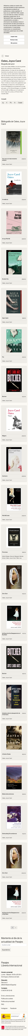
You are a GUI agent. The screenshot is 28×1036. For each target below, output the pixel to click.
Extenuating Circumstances (9, 833)
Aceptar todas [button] (14, 36)
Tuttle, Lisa (18, 558)
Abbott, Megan (6, 556)
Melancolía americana (8, 794)
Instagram (4, 1008)
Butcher (4, 396)
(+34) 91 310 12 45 (6, 990)
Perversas (5, 552)
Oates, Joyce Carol (7, 164)
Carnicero (4, 476)
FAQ (2, 1004)
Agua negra (5, 318)
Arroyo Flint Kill (6, 238)
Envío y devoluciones (7, 996)
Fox (3, 357)
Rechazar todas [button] (14, 39)
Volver (5, 56)
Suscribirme (6, 950)
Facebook (13, 1008)
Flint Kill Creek (5, 515)
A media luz (5, 199)
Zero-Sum (5, 593)
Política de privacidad (7, 1001)
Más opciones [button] (14, 43)
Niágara (4, 435)
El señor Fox (5, 279)
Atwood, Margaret (14, 556)
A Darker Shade (6, 754)
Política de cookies (7, 998)
